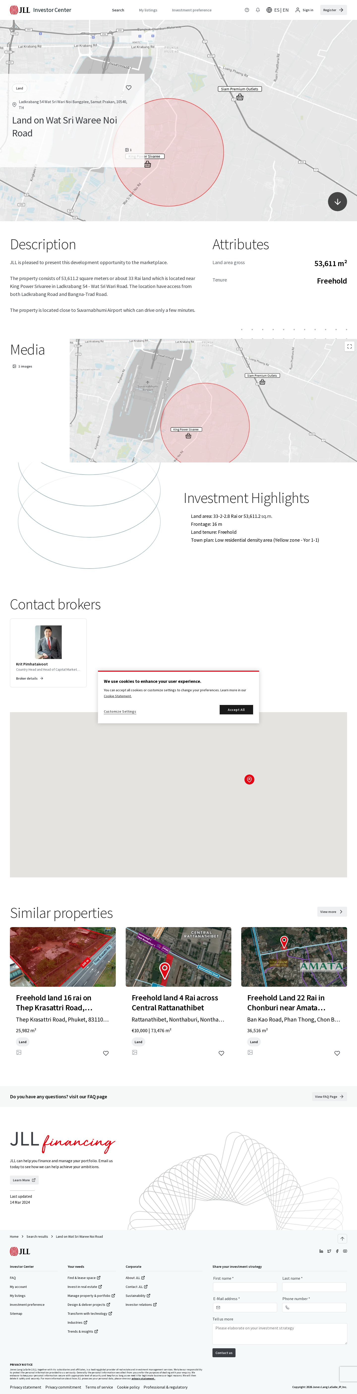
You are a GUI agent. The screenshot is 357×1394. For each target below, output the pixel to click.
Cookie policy (128, 1387)
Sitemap (16, 1313)
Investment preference (27, 1304)
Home (14, 1236)
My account (18, 1286)
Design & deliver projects (89, 1304)
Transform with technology (90, 1313)
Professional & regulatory (165, 1387)
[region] (178, 697)
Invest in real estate (85, 1286)
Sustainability (138, 1295)
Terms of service (99, 1387)
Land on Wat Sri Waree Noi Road (79, 1236)
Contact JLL (137, 1286)
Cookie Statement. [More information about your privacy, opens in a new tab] (118, 696)
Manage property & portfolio (91, 1295)
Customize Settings (120, 711)
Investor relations (141, 1304)
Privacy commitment (63, 1387)
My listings (18, 1295)
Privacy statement (25, 1387)
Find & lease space (84, 1277)
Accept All (236, 709)
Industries (78, 1322)
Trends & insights (83, 1331)
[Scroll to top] (342, 1238)
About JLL (135, 1277)
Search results (37, 1236)
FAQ (13, 1277)
